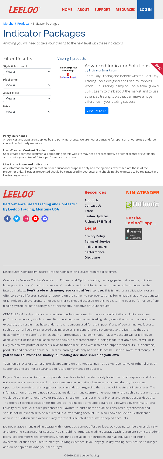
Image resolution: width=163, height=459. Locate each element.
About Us (91, 200)
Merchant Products (16, 23)
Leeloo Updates (96, 216)
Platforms (10, 79)
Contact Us (93, 205)
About (83, 9)
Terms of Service (97, 241)
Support (103, 9)
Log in (146, 9)
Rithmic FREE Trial (98, 221)
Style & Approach (15, 66)
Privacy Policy (95, 236)
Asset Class (11, 93)
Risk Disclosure (96, 247)
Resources (125, 9)
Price (6, 106)
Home (67, 9)
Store (89, 211)
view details (97, 111)
